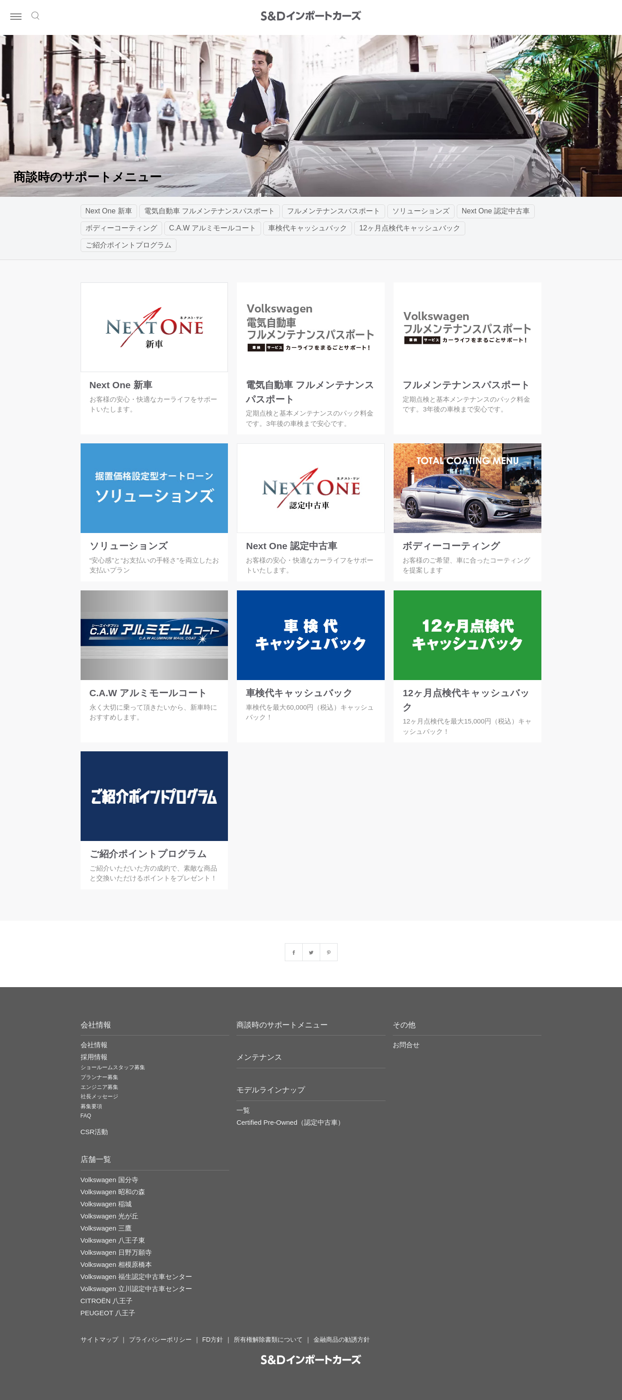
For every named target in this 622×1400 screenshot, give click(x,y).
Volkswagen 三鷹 (106, 1228)
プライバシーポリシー (160, 1339)
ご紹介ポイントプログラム (129, 245)
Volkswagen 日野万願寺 (116, 1252)
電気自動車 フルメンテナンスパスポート (209, 211)
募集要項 (91, 1106)
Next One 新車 (109, 211)
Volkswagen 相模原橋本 (116, 1264)
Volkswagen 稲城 (106, 1204)
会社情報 (94, 1045)
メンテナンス (259, 1057)
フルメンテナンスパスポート (333, 211)
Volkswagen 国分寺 (109, 1179)
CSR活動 (94, 1132)
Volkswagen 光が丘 (109, 1216)
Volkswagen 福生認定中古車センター (136, 1276)
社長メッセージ (99, 1096)
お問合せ (406, 1045)
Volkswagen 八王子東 (113, 1240)
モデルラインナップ (270, 1090)
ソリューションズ (421, 211)
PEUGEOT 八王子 (108, 1313)
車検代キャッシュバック (307, 228)
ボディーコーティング (121, 228)
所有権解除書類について (268, 1339)
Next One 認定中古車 (496, 211)
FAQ (86, 1116)
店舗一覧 (96, 1159)
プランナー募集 (99, 1077)
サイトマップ (99, 1339)
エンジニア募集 (99, 1087)
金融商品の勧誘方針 (341, 1339)
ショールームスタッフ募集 (113, 1067)
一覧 (243, 1110)
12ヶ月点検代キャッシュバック (409, 228)
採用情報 (94, 1057)
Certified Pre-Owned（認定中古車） (290, 1122)
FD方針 (212, 1339)
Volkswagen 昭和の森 (113, 1192)
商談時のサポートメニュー (282, 1025)
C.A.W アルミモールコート (213, 228)
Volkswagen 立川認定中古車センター (136, 1288)
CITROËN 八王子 (107, 1301)
